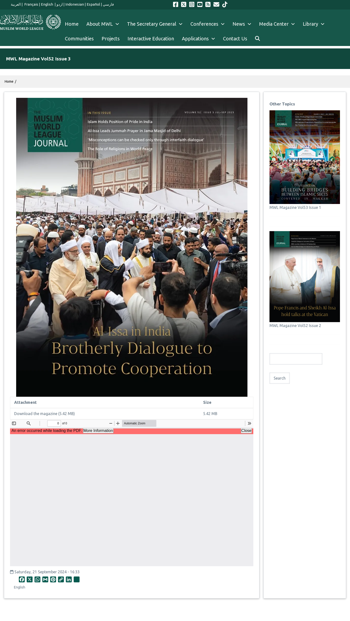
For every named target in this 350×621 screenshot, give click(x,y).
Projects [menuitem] (111, 38)
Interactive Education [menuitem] (151, 38)
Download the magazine (35, 413)
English (47, 4)
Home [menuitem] (72, 24)
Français (30, 4)
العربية (16, 4)
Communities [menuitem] (79, 38)
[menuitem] (257, 38)
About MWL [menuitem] (104, 24)
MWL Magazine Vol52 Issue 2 (295, 325)
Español (93, 4)
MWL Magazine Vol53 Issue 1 (295, 207)
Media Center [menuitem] (279, 24)
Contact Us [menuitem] (235, 38)
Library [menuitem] (315, 24)
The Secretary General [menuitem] (157, 24)
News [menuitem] (244, 24)
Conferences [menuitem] (209, 24)
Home (9, 81)
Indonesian (74, 4)
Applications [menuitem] (200, 38)
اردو (60, 4)
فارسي (108, 4)
